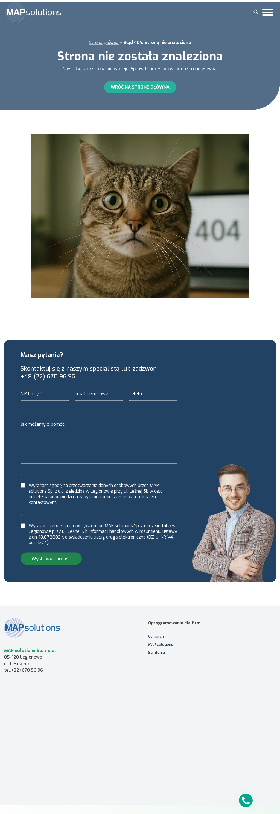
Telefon (138, 395)
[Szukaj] (256, 12)
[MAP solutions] (33, 12)
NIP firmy (31, 395)
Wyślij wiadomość (51, 560)
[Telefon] (153, 408)
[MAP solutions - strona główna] (68, 625)
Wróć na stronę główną (140, 86)
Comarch (156, 638)
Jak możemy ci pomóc (43, 426)
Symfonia (156, 654)
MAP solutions (160, 646)
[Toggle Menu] (267, 12)
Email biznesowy (93, 395)
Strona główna (104, 41)
